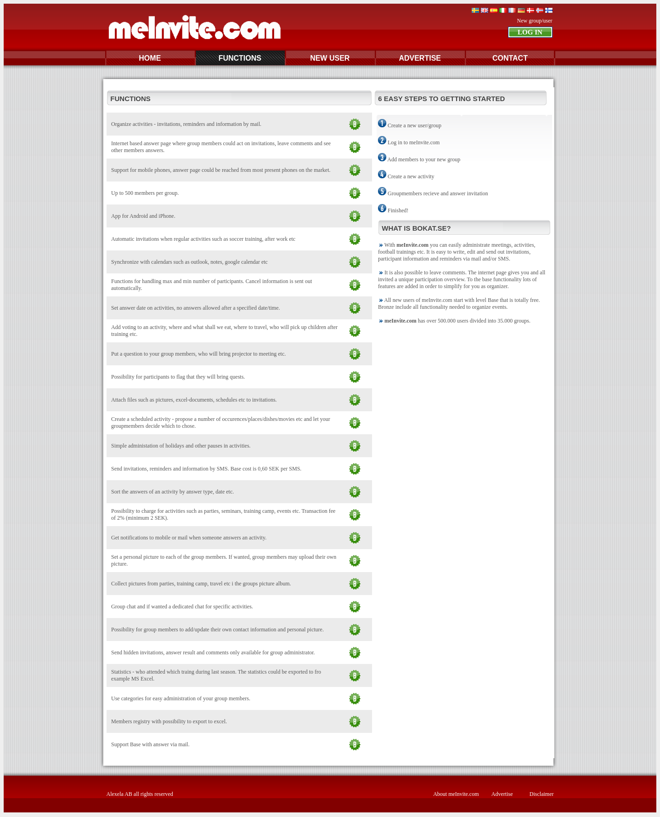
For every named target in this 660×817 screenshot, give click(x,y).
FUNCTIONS (240, 58)
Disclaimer (542, 794)
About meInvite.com (456, 794)
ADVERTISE (420, 58)
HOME (150, 58)
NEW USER (330, 58)
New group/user (535, 20)
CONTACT (510, 58)
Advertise (502, 794)
